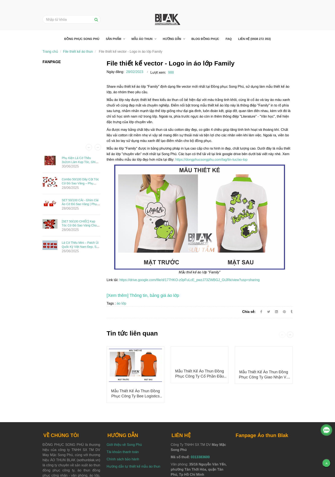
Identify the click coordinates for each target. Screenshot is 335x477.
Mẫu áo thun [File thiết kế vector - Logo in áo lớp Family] (142, 39)
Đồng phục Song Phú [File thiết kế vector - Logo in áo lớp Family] (81, 39)
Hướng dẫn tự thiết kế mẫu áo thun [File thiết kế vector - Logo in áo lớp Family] (133, 466)
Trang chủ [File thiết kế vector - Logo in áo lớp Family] (50, 51)
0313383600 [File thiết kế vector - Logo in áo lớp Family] (200, 457)
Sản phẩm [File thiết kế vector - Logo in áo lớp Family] (114, 39)
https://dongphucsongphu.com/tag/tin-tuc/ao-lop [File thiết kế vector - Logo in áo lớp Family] (211, 159)
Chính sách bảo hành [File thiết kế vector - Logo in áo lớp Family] (123, 459)
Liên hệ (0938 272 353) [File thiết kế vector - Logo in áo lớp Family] (254, 39)
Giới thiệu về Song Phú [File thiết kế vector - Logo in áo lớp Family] (124, 444)
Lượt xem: (158, 72)
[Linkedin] (276, 312)
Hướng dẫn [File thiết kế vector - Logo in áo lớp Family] (172, 39)
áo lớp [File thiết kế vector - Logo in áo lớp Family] (121, 303)
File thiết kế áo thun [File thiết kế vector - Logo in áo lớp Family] (78, 51)
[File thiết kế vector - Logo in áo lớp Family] (143, 295)
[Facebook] (261, 312)
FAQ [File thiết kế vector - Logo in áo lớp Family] (229, 39)
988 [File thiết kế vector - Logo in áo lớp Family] (171, 72)
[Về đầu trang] (326, 463)
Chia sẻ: (248, 312)
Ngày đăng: (115, 72)
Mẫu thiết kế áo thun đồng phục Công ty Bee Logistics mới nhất (135, 396)
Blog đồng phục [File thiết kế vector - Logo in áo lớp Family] (205, 39)
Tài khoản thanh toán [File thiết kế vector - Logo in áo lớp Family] (123, 452)
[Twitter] (268, 312)
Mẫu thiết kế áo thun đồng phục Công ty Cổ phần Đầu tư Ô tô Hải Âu (199, 376)
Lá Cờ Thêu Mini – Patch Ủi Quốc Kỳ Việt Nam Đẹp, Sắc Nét (81, 246)
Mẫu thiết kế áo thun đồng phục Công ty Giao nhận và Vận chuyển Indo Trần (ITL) (263, 377)
